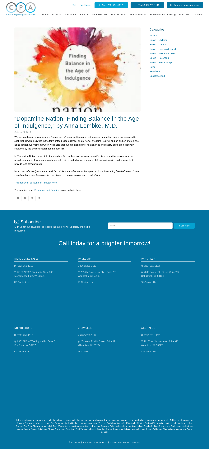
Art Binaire (133, 442)
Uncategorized (157, 76)
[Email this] (17, 198)
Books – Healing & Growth (163, 49)
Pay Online (85, 5)
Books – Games (158, 44)
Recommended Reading (46, 190)
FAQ (74, 5)
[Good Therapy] (93, 408)
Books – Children (158, 40)
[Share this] (25, 198)
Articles (153, 35)
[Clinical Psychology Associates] (21, 9)
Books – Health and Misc (163, 53)
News (153, 67)
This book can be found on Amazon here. (35, 182)
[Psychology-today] (119, 408)
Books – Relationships (161, 62)
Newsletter (155, 71)
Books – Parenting (159, 58)
